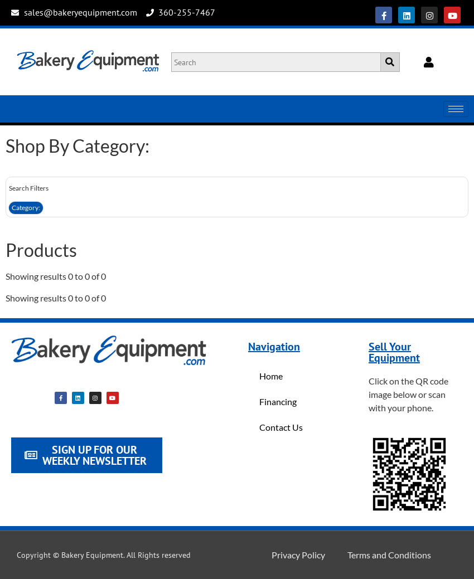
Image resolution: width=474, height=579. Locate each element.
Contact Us (281, 427)
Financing (278, 401)
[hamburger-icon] (455, 109)
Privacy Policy (298, 554)
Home (271, 376)
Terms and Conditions (389, 554)
